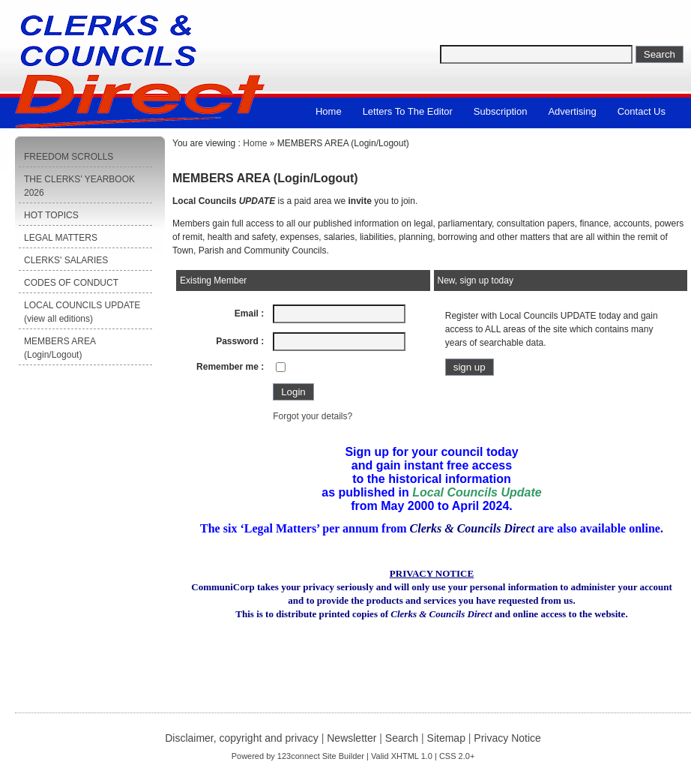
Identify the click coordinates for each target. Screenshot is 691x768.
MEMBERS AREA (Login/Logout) (60, 348)
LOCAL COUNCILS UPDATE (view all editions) (82, 312)
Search (401, 738)
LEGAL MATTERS (60, 237)
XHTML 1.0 (411, 756)
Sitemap (446, 738)
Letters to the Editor (408, 111)
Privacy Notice (507, 738)
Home (329, 111)
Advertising (572, 111)
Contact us (642, 111)
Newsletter (351, 738)
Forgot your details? (312, 416)
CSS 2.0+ (456, 756)
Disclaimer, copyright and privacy (242, 738)
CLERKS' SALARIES (66, 260)
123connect (298, 756)
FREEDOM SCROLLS (68, 157)
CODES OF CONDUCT (71, 283)
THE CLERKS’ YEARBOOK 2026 (79, 186)
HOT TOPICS (51, 215)
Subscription (501, 111)
